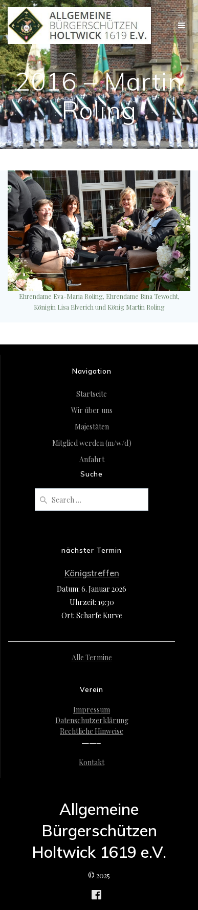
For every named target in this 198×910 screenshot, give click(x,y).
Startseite (91, 394)
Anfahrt (91, 459)
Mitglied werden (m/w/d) (91, 443)
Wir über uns (92, 410)
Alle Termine (92, 657)
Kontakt (91, 762)
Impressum (91, 709)
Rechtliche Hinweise (91, 731)
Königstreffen (91, 573)
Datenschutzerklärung (91, 720)
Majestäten (92, 426)
